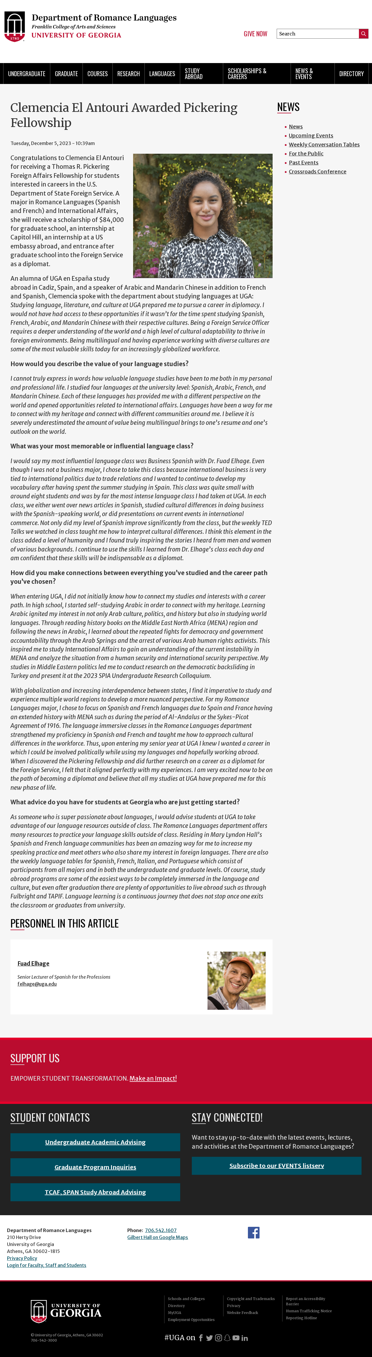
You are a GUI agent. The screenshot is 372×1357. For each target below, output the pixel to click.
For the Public (306, 153)
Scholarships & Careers (247, 73)
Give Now (255, 33)
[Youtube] (236, 1337)
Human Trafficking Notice (309, 1311)
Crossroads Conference (317, 171)
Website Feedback (242, 1313)
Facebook (254, 1232)
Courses (97, 73)
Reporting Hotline (301, 1318)
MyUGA (174, 1313)
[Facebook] (200, 1337)
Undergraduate (26, 73)
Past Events (304, 162)
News (296, 126)
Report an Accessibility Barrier (305, 1301)
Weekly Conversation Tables (324, 144)
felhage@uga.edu (37, 984)
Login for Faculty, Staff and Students (46, 1265)
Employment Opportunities (191, 1319)
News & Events (304, 73)
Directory (351, 73)
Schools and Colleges (186, 1299)
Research (128, 73)
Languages (162, 73)
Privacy (233, 1306)
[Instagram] (218, 1337)
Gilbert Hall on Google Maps (157, 1237)
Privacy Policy (22, 1258)
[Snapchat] (227, 1337)
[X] (209, 1337)
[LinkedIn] (244, 1337)
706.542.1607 (161, 1230)
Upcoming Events (311, 135)
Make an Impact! (153, 1078)
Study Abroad (194, 73)
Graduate (66, 73)
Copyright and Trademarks (251, 1299)
